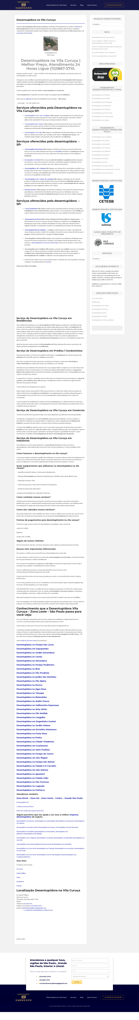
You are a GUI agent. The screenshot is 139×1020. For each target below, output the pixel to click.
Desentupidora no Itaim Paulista (33, 750)
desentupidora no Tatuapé (45, 848)
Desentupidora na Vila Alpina (31, 681)
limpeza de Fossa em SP (43, 844)
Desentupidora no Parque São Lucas (35, 645)
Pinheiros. (27, 857)
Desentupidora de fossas (34, 149)
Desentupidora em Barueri (101, 144)
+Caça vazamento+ (31, 209)
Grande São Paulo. (73, 798)
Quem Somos (92, 5)
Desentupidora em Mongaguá (102, 102)
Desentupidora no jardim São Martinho (36, 677)
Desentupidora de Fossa (100, 309)
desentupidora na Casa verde (26, 848)
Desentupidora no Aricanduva (32, 661)
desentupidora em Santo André (27, 827)
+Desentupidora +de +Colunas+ (35, 168)
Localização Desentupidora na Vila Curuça (38, 910)
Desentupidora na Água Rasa (31, 689)
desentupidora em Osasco (47, 827)
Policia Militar (21, 873)
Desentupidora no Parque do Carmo (35, 754)
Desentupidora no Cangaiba (31, 717)
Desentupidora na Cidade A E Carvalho (36, 766)
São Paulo (28, 33)
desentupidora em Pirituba (25, 831)
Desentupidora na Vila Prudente (33, 673)
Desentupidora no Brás (28, 669)
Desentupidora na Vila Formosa (33, 782)
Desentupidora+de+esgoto (34, 124)
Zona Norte (22, 798)
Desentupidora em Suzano (101, 140)
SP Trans (20, 869)
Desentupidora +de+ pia (33, 132)
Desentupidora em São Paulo (56, 5)
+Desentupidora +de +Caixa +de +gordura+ (39, 179)
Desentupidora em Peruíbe (101, 98)
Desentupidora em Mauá (100, 158)
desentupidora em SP (44, 855)
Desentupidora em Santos (100, 120)
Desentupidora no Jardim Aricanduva (36, 653)
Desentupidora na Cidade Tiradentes (35, 741)
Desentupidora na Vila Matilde (32, 713)
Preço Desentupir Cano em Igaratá (103, 52)
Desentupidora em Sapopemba (33, 649)
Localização (28, 99)
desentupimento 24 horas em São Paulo (45, 243)
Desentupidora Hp (57, 855)
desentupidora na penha (45, 838)
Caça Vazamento (97, 298)
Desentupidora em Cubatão (101, 109)
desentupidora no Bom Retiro (45, 831)
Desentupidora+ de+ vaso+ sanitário (37, 115)
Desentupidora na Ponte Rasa (32, 733)
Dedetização (96, 302)
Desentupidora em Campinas (26, 838)
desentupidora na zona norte (26, 855)
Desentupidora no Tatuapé (30, 693)
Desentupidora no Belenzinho (32, 697)
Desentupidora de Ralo (99, 316)
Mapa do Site (86, 1006)
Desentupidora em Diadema (101, 151)
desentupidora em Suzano (25, 821)
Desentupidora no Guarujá (101, 95)
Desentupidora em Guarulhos (102, 137)
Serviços (73, 5)
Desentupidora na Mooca (29, 685)
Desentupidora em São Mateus (32, 770)
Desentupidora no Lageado (30, 786)
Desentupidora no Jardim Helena (33, 725)
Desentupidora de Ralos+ (32, 160)
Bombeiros (20, 881)
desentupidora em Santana (26, 844)
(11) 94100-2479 (36, 906)
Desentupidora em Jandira (100, 155)
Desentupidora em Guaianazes (32, 746)
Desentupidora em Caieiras (101, 148)
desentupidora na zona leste (64, 848)
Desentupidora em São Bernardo (67, 827)
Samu (18, 877)
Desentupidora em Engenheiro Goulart (36, 721)
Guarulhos (58, 151)
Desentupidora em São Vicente (102, 113)
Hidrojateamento (30, 190)
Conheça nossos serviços (25, 806)
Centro (58, 798)
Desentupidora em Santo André (102, 166)
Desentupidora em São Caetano (102, 173)
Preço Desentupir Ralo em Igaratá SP (104, 56)
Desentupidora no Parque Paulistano (35, 665)
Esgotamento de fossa (33, 219)
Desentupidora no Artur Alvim (32, 709)
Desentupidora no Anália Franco (33, 701)
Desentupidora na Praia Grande (102, 116)
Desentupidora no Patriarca (31, 790)
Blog (81, 5)
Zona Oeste (47, 798)
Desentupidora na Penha (29, 737)
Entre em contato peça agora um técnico (30, 811)
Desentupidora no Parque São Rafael (35, 762)
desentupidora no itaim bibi (63, 838)
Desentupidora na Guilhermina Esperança (38, 705)
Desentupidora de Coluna (100, 305)
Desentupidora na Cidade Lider (32, 778)
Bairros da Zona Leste (28, 640)
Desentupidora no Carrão (29, 657)
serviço (48, 262)
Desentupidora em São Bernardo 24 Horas (106, 169)
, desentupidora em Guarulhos (61, 844)
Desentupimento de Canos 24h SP (103, 37)
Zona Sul (34, 798)
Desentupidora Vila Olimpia (32, 834)
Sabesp (19, 886)
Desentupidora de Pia (99, 313)
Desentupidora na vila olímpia (44, 821)
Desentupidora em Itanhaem (101, 106)
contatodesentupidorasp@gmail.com (33, 908)
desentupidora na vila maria (64, 821)
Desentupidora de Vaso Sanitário (103, 320)
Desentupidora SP (23, 802)
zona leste (20, 33)
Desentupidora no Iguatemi (31, 774)
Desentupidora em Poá (99, 162)
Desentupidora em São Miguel (32, 758)
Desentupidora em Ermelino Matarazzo (37, 729)
